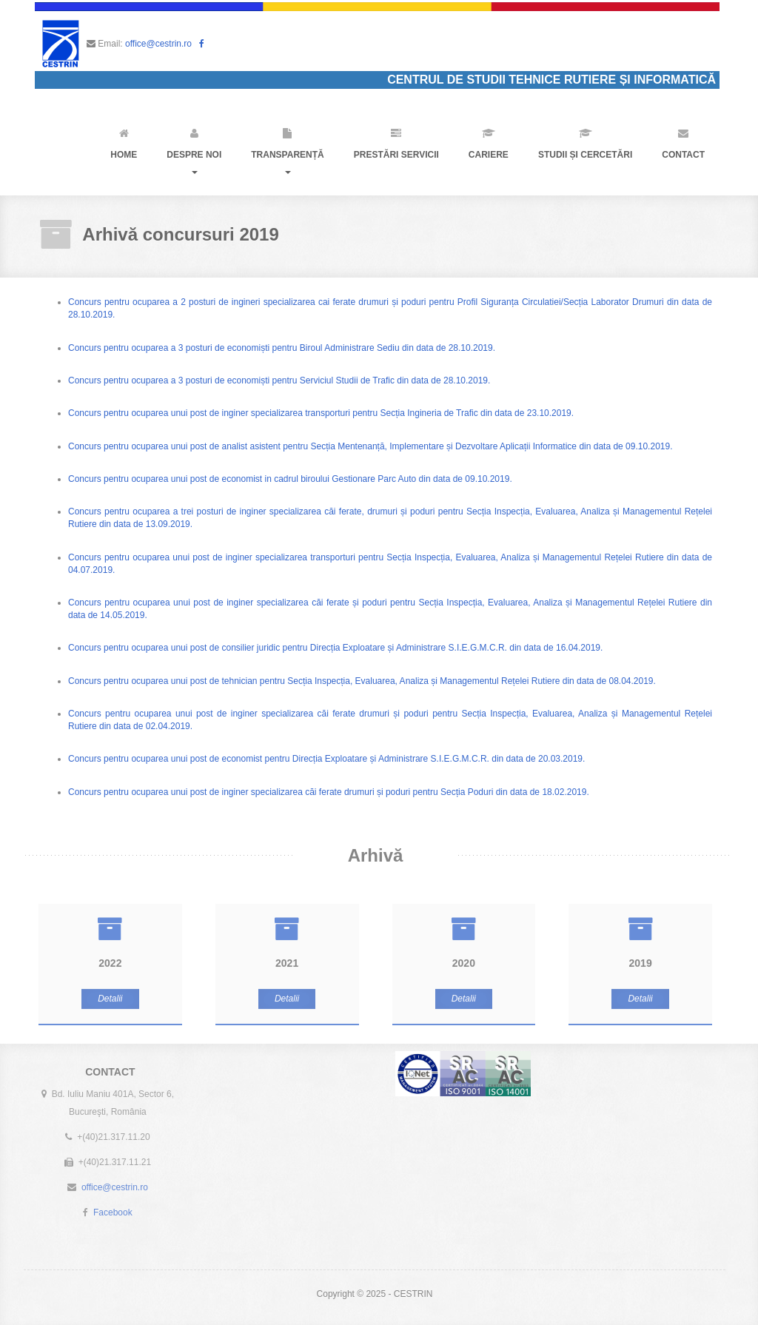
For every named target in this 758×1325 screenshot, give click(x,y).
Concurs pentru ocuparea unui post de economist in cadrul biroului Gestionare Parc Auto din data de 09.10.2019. (289, 479)
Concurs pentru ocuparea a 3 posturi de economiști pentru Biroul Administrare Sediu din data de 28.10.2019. (280, 348)
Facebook (113, 1208)
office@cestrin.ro (158, 43)
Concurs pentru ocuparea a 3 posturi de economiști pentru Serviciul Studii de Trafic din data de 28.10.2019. (278, 380)
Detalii (110, 1003)
